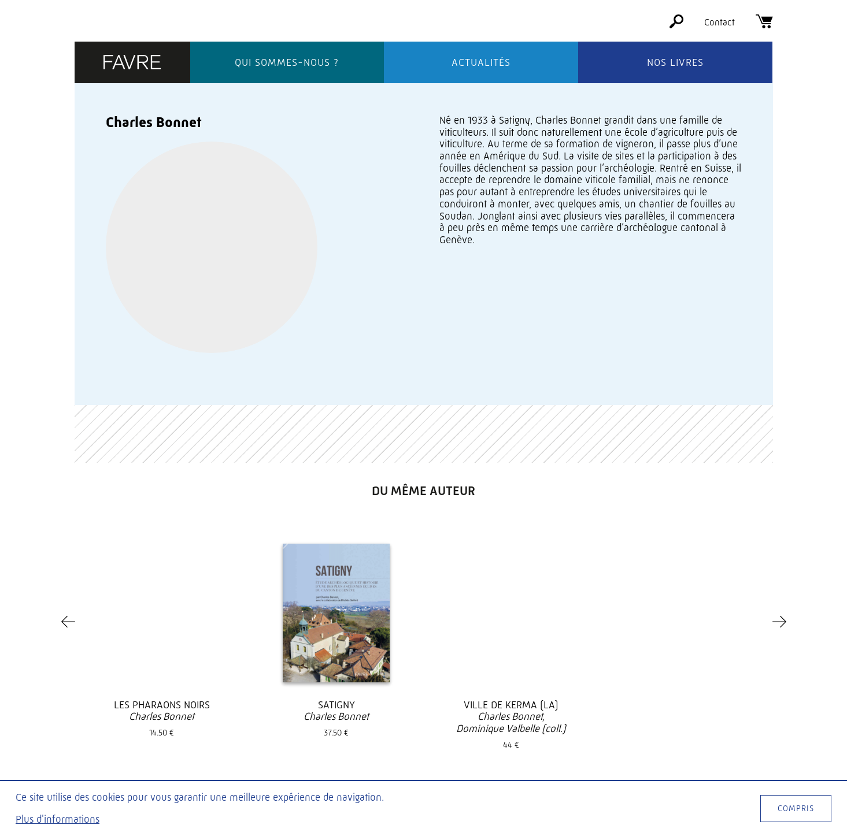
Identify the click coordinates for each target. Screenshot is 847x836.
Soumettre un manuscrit (489, 736)
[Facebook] (701, 741)
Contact (719, 22)
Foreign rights (470, 750)
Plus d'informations (57, 819)
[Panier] (764, 25)
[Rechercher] (676, 25)
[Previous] (68, 494)
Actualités (481, 62)
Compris (796, 808)
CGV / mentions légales (487, 765)
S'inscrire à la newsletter (702, 767)
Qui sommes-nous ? (287, 62)
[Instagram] (743, 741)
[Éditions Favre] (132, 63)
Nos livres (675, 62)
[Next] (779, 494)
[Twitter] (722, 741)
